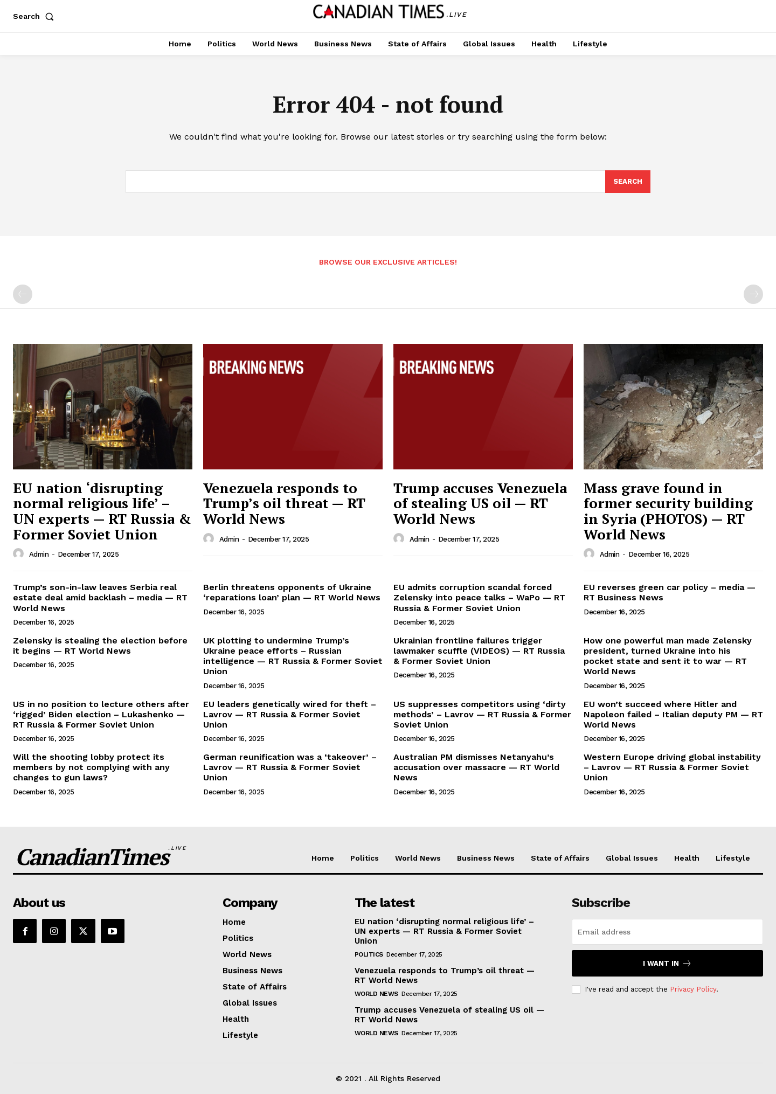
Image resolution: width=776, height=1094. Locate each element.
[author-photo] (20, 554)
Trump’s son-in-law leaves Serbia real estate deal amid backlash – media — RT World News (100, 597)
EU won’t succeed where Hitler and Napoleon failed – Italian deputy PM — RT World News (673, 714)
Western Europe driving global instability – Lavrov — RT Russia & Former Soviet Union (672, 767)
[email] (667, 932)
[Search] (627, 181)
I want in (667, 963)
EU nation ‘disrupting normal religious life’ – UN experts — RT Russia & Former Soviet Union (102, 511)
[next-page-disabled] (753, 294)
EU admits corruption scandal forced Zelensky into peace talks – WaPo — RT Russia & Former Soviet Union (479, 597)
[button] (35, 16)
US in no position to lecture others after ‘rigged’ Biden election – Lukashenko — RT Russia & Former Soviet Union (101, 714)
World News (376, 994)
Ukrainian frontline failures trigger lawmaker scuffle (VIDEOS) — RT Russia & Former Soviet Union (479, 650)
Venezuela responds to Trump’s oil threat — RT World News (284, 503)
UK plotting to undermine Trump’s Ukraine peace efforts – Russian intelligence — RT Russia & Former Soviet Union (293, 656)
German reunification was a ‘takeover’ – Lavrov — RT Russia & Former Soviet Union (290, 767)
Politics (369, 954)
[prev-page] (22, 294)
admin (39, 554)
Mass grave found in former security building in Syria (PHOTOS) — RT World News (668, 511)
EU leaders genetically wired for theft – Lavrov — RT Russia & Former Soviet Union (289, 714)
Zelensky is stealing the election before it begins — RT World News (100, 645)
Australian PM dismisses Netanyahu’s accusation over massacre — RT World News (476, 767)
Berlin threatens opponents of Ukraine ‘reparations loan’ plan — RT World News (291, 592)
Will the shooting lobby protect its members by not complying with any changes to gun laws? (91, 767)
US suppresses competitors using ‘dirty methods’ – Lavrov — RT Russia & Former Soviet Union (482, 714)
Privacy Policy (693, 989)
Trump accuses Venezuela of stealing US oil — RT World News (480, 503)
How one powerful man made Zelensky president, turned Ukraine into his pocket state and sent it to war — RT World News (668, 656)
